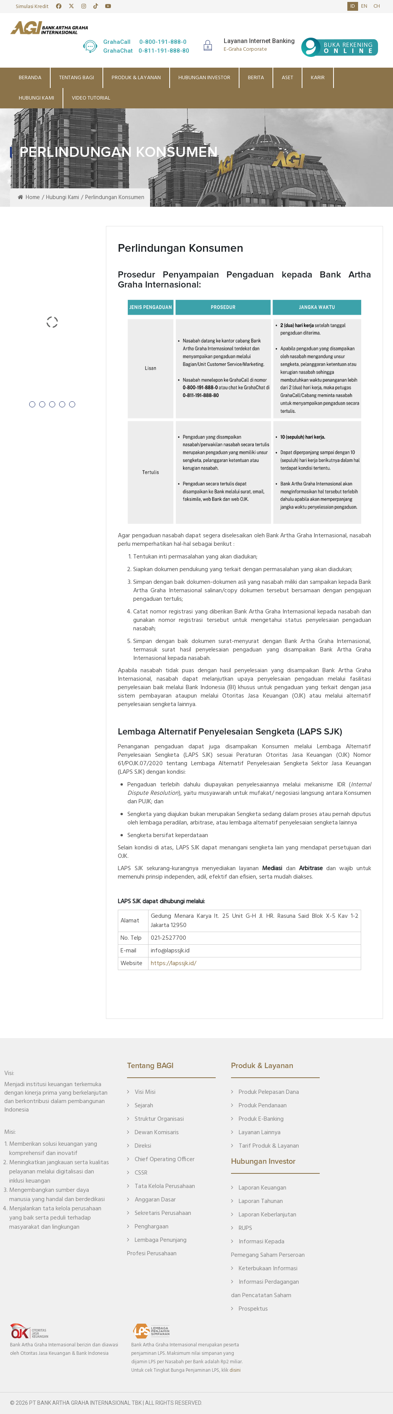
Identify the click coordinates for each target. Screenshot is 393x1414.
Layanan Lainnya (256, 1133)
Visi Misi (141, 1092)
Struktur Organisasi (155, 1119)
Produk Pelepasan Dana (265, 1092)
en (364, 6)
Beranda (30, 77)
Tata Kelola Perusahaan (161, 1186)
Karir (318, 77)
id (352, 6)
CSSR (137, 1173)
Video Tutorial (91, 98)
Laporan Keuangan (258, 1188)
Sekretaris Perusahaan (159, 1213)
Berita (256, 77)
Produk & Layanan (136, 77)
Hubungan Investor (204, 77)
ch (376, 6)
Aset (287, 77)
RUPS (241, 1228)
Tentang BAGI (76, 77)
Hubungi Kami (36, 98)
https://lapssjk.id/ (173, 963)
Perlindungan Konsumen (114, 197)
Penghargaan (147, 1227)
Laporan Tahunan (257, 1201)
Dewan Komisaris (153, 1133)
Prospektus (249, 1309)
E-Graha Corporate (245, 49)
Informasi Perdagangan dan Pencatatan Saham (265, 1289)
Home (29, 197)
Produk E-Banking (257, 1119)
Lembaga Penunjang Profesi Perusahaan (157, 1247)
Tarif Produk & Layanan (265, 1146)
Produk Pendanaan (259, 1106)
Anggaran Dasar (151, 1200)
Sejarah (140, 1106)
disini (235, 1370)
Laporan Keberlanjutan (263, 1215)
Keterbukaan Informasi (264, 1269)
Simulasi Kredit (32, 6)
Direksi (139, 1146)
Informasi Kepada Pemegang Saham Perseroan (268, 1248)
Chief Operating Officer (161, 1160)
